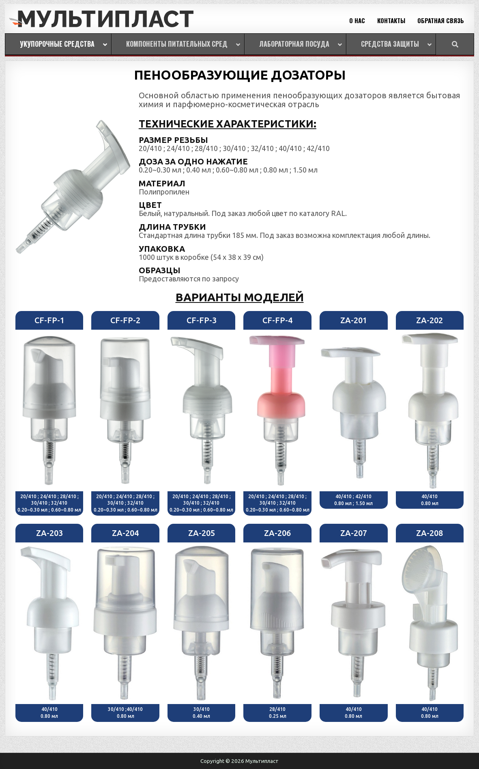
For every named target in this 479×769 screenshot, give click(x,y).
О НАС (357, 20)
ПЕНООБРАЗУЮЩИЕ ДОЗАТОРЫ (240, 74)
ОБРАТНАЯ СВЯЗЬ (440, 20)
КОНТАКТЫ (391, 20)
